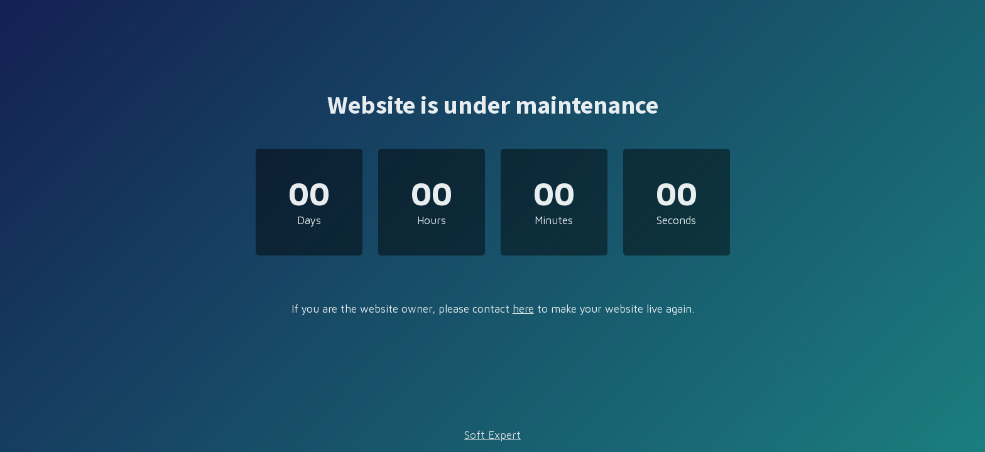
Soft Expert (492, 435)
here (523, 309)
